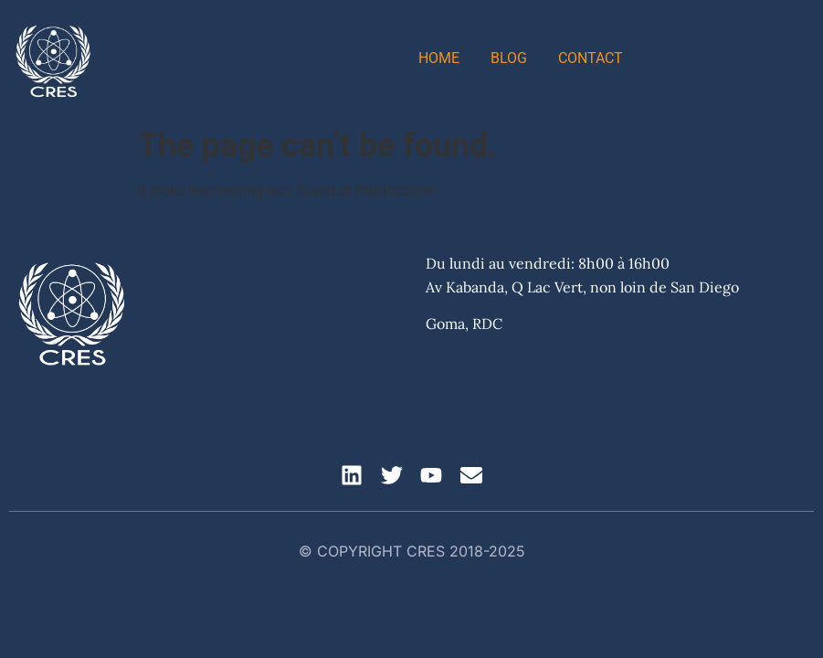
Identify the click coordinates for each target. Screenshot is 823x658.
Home (438, 58)
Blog (509, 58)
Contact (590, 58)
